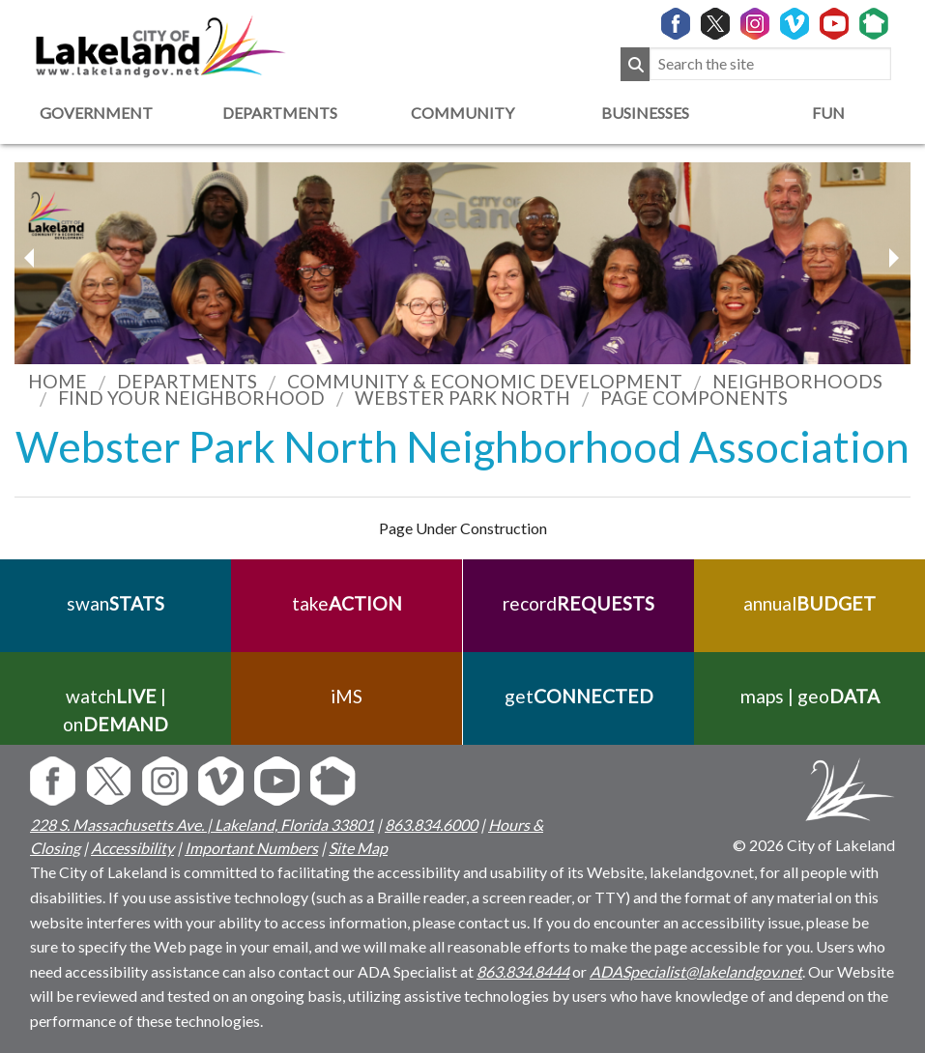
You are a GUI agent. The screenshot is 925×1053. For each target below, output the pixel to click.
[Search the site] (770, 64)
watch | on (115, 710)
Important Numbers (251, 848)
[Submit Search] (635, 64)
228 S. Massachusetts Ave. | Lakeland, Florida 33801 (202, 824)
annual (809, 603)
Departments (279, 112)
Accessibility (132, 848)
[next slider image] (31, 258)
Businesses (645, 112)
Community (462, 112)
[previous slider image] (893, 258)
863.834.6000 (431, 824)
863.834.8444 (523, 971)
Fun (828, 112)
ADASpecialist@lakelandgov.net (696, 971)
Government (96, 112)
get (578, 696)
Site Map (358, 848)
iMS (346, 696)
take (347, 603)
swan (115, 603)
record (578, 603)
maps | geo (809, 696)
